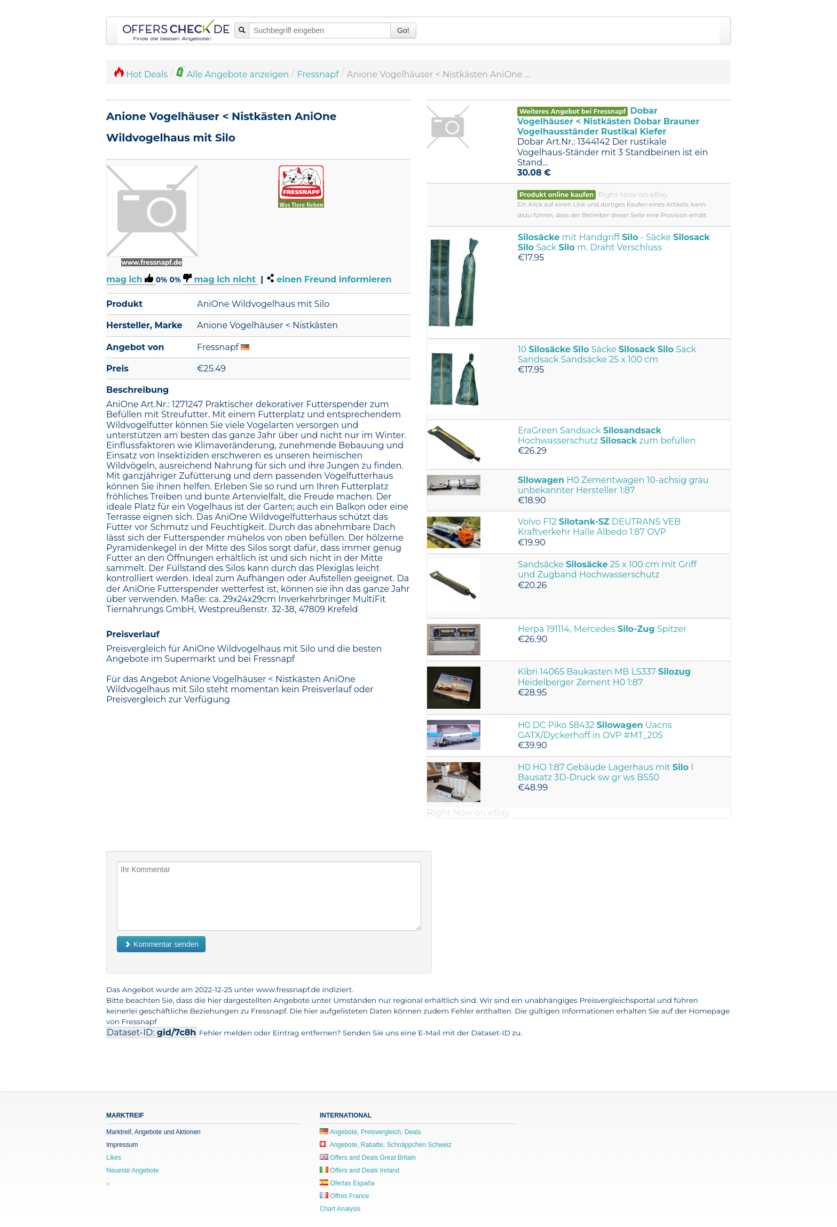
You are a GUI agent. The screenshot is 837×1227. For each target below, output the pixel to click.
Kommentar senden (161, 944)
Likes (113, 1157)
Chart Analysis (340, 1209)
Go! (403, 30)
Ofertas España (347, 1183)
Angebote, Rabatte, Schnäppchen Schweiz (386, 1145)
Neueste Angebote (132, 1170)
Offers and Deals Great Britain (368, 1157)
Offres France (344, 1196)
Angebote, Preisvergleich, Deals (370, 1132)
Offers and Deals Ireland (359, 1170)
